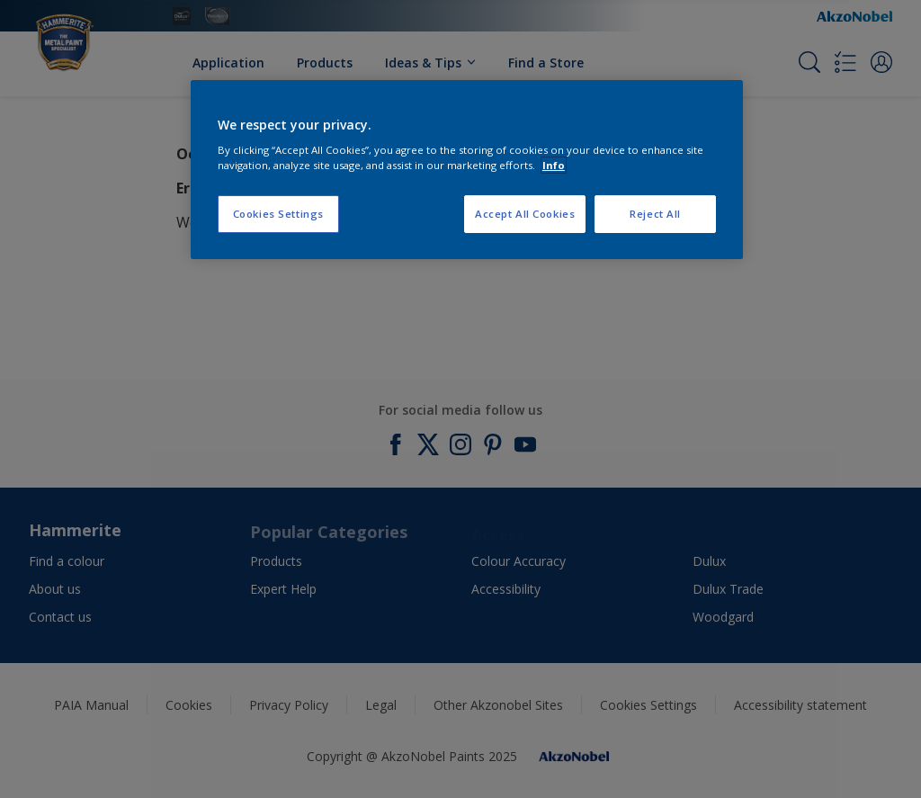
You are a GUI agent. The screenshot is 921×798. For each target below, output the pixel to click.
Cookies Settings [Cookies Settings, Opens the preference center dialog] (278, 213)
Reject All (655, 213)
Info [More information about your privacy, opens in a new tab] (553, 165)
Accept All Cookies (525, 213)
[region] (467, 170)
